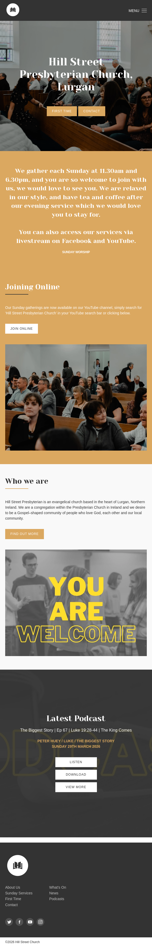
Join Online (21, 329)
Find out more (24, 534)
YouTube (120, 241)
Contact (91, 111)
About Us (12, 887)
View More (76, 787)
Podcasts (56, 899)
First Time (62, 111)
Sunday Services (18, 893)
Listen (76, 762)
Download (76, 774)
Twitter (9, 922)
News (53, 893)
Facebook (76, 241)
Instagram (41, 922)
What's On (57, 887)
